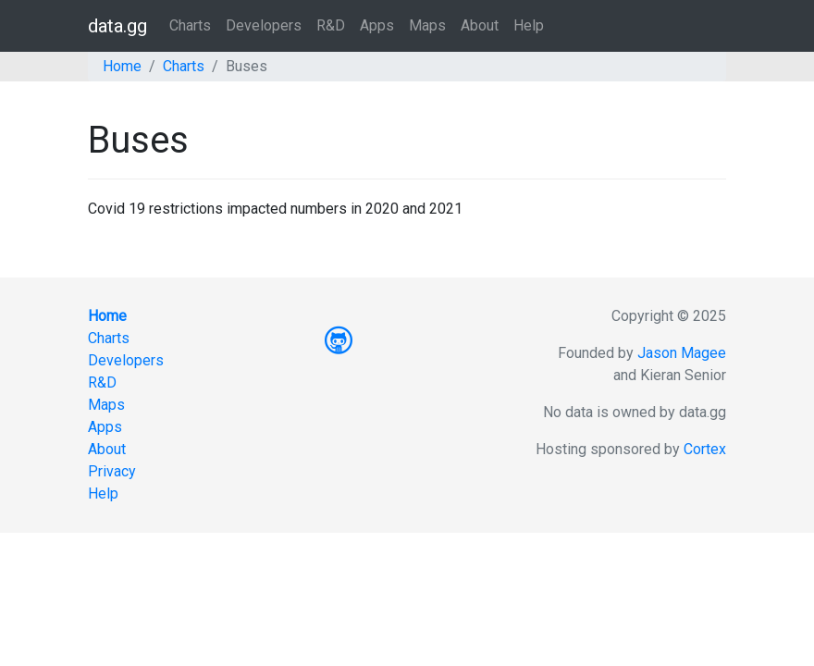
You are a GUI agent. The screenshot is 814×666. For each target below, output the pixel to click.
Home (122, 66)
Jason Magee (681, 353)
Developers (264, 25)
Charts (190, 25)
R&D (330, 25)
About (480, 25)
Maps (427, 25)
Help (528, 25)
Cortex (705, 449)
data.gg (117, 26)
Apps (377, 25)
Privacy (112, 471)
